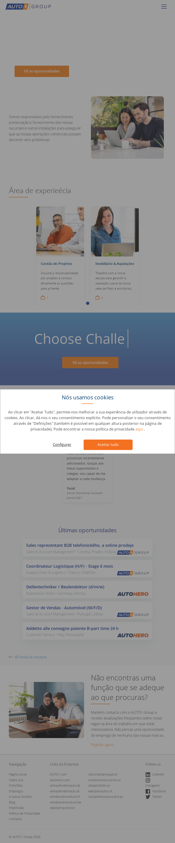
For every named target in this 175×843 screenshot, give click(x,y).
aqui (139, 429)
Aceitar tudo (108, 444)
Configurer (62, 444)
